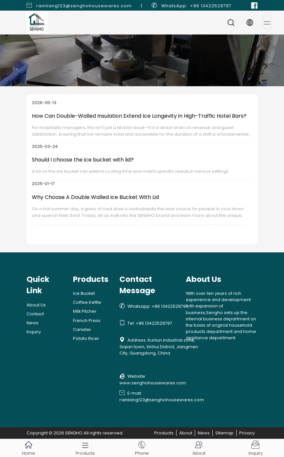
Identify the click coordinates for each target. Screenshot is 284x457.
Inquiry (34, 332)
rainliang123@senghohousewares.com (84, 6)
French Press (87, 320)
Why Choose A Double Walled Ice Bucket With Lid (95, 197)
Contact (35, 314)
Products (164, 433)
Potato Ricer (86, 338)
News (32, 323)
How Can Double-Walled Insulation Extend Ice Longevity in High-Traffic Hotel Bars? (139, 116)
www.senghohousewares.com (152, 383)
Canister (82, 329)
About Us (36, 305)
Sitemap (224, 433)
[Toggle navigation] (267, 22)
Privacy (247, 433)
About (185, 433)
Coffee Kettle (87, 302)
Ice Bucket (84, 293)
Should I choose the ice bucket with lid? (83, 159)
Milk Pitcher (85, 311)
